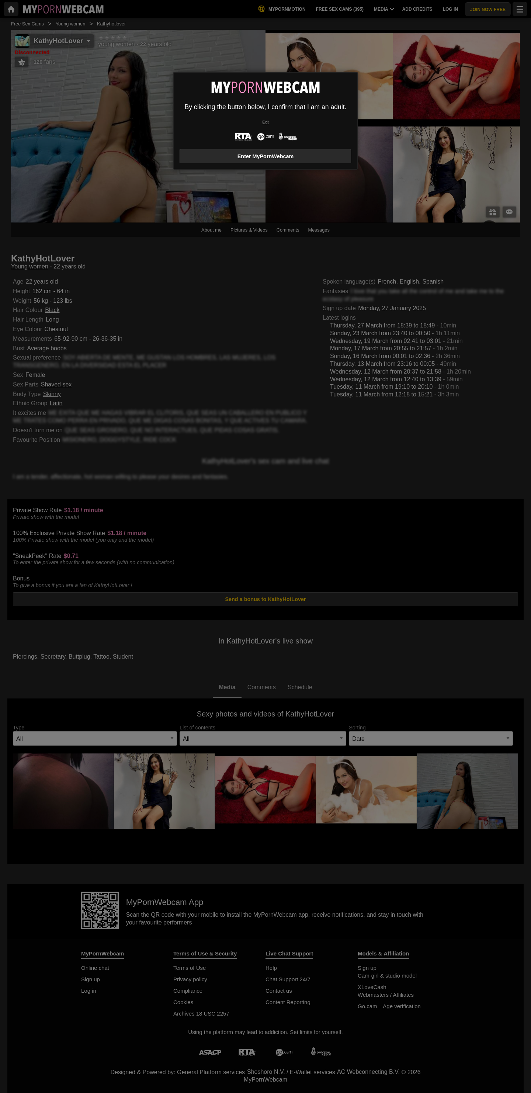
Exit (265, 122)
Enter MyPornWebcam (265, 156)
